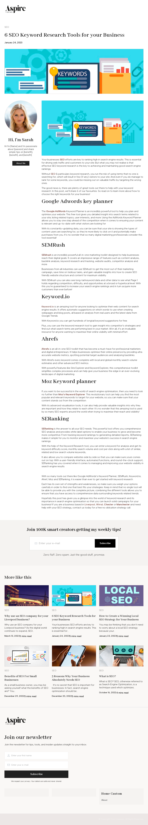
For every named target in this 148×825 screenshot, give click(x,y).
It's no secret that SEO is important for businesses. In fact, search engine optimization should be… (73, 688)
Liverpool (90, 504)
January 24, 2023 (13, 42)
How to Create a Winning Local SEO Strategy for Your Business (119, 617)
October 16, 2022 (107, 692)
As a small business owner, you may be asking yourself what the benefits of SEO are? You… (26, 688)
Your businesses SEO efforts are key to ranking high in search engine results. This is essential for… (74, 627)
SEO (53, 173)
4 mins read (122, 692)
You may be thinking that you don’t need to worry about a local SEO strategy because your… (121, 627)
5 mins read (75, 636)
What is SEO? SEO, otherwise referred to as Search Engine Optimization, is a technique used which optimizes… (121, 684)
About (104, 800)
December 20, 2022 (62, 696)
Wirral (99, 504)
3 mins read (26, 636)
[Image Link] (27, 595)
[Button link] (9, 27)
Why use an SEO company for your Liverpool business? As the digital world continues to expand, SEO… (25, 627)
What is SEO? (107, 676)
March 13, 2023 (12, 636)
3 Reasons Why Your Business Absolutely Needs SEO (71, 678)
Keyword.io (48, 306)
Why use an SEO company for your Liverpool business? (26, 617)
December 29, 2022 (14, 696)
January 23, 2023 (107, 636)
